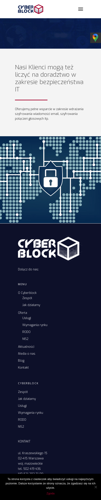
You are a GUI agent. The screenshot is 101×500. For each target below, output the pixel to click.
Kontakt (23, 368)
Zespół (27, 298)
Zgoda (51, 493)
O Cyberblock (27, 293)
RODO (26, 332)
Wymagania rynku (34, 325)
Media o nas (26, 354)
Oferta (22, 313)
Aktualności (26, 347)
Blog (21, 361)
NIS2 (25, 339)
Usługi (26, 318)
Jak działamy (31, 305)
